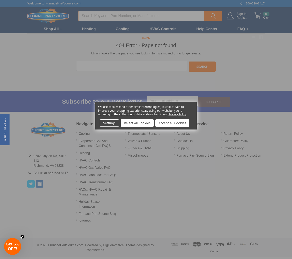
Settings (109, 123)
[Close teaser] (22, 237)
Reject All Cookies (137, 123)
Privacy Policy (177, 114)
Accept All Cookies (172, 123)
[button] (5, 129)
